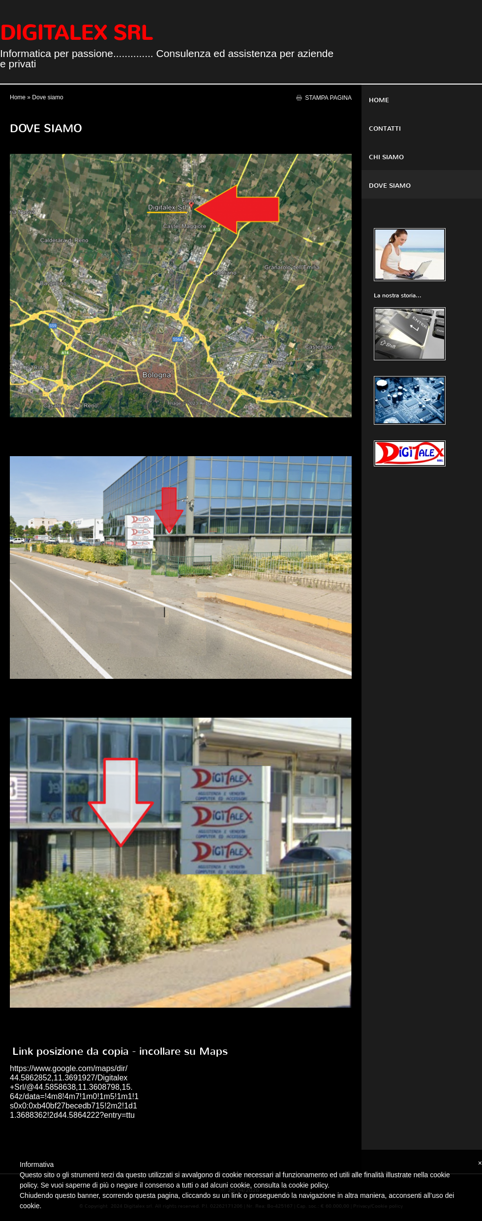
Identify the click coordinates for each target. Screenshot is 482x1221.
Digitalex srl (76, 33)
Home (18, 97)
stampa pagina (328, 97)
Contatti (385, 128)
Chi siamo (386, 157)
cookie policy (308, 1185)
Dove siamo (390, 185)
